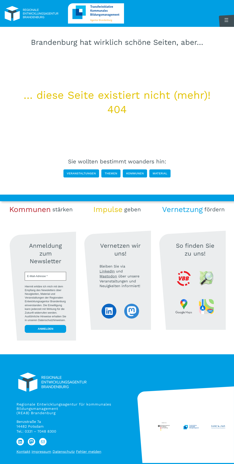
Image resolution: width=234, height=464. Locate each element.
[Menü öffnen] (226, 20)
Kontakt (23, 452)
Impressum (41, 452)
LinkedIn (107, 271)
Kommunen (135, 173)
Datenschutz (64, 452)
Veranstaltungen (81, 173)
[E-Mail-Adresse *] (45, 276)
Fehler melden (88, 452)
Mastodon (108, 276)
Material (160, 173)
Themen (111, 173)
